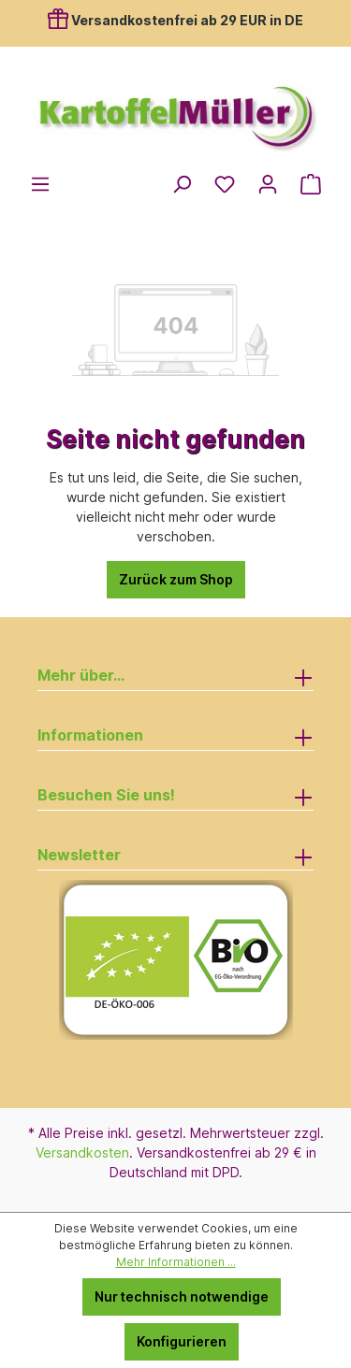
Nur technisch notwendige (182, 1296)
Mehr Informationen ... (176, 1262)
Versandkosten (82, 1152)
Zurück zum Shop (176, 579)
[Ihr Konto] (267, 184)
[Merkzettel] (224, 184)
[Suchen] (181, 184)
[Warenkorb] (310, 184)
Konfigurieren (182, 1341)
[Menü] (40, 184)
